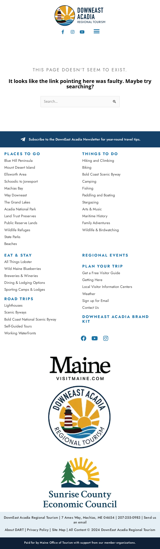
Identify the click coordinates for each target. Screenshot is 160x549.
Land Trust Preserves (20, 216)
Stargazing (90, 202)
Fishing (87, 188)
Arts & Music (92, 209)
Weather (88, 293)
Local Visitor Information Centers (107, 286)
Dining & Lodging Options (24, 282)
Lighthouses (13, 305)
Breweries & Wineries (21, 275)
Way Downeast (15, 195)
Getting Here (92, 279)
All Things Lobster (18, 261)
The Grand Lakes (17, 202)
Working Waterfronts (20, 333)
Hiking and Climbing (98, 160)
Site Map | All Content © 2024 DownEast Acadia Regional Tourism (103, 529)
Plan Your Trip (102, 266)
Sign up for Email (96, 300)
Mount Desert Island (19, 167)
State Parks (12, 236)
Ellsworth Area (15, 174)
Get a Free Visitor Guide (101, 272)
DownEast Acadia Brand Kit (115, 319)
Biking (86, 167)
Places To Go (22, 154)
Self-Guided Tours (18, 326)
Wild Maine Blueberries (22, 268)
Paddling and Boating (98, 195)
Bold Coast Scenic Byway (101, 174)
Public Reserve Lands (20, 222)
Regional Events (105, 255)
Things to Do (100, 154)
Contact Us (90, 307)
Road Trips (19, 299)
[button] (97, 31)
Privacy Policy (38, 529)
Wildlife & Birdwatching (100, 229)
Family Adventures (96, 222)
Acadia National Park (20, 209)
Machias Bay (13, 188)
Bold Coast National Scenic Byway (30, 319)
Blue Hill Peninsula (18, 160)
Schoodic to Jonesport (21, 181)
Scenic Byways (15, 312)
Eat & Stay (18, 255)
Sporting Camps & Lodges (24, 289)
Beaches (10, 243)
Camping (89, 181)
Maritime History (94, 216)
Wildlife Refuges (17, 229)
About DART (14, 529)
